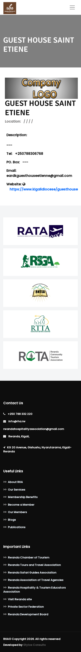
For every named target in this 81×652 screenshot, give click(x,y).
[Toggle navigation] (72, 7)
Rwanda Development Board (28, 614)
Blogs (12, 520)
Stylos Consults (34, 645)
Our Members (17, 512)
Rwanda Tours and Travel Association (34, 565)
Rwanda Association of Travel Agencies (35, 580)
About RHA (15, 482)
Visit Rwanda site (20, 599)
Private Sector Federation (26, 607)
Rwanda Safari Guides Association (32, 573)
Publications (16, 527)
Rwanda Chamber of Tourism (28, 557)
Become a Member (21, 505)
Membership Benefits (23, 497)
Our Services (16, 490)
